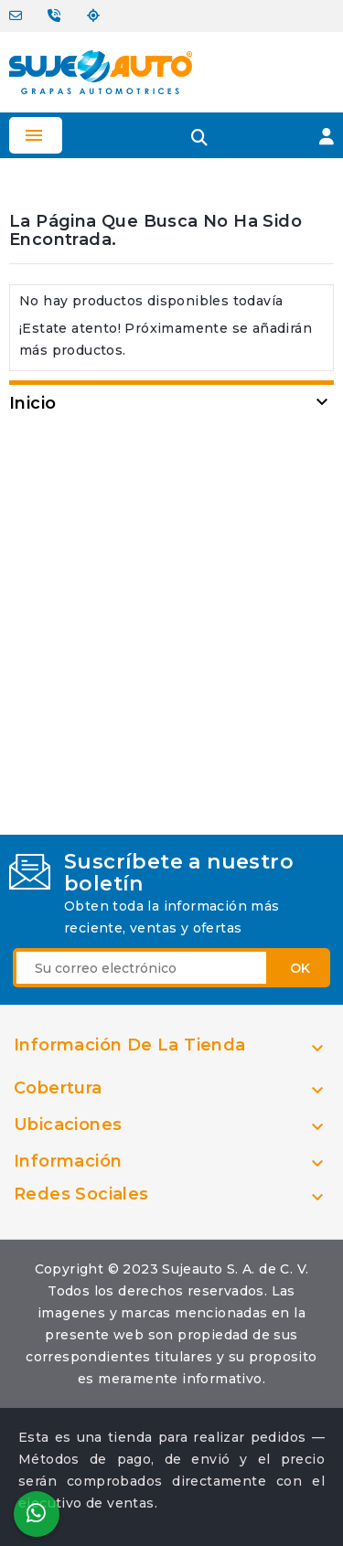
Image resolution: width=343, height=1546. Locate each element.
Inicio (32, 403)
